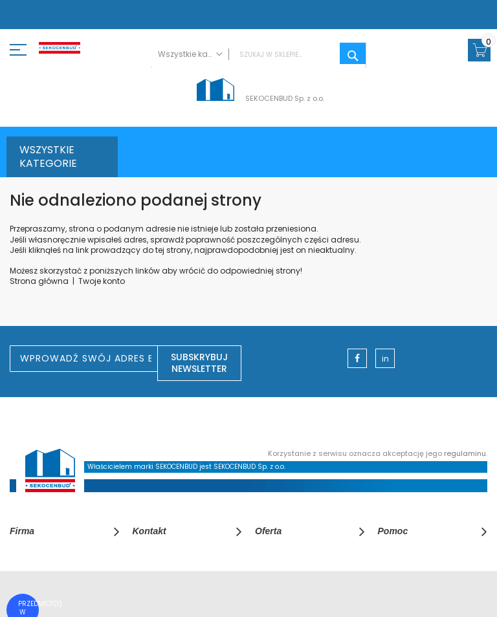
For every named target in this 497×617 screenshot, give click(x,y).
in (385, 358)
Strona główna (39, 281)
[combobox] (258, 55)
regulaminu (465, 453)
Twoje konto (101, 281)
